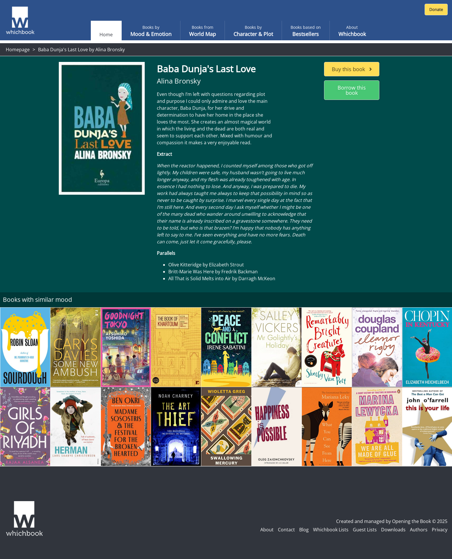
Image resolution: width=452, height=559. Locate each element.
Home (106, 34)
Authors (418, 529)
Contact (286, 529)
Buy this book (352, 69)
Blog (304, 529)
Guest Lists (365, 529)
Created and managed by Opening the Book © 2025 (391, 521)
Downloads (393, 529)
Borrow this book (352, 90)
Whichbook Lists (331, 529)
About (267, 529)
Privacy (439, 529)
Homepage (18, 49)
